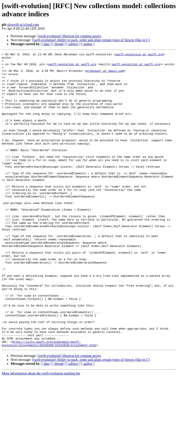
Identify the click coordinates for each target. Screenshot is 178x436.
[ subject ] (73, 44)
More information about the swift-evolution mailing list (41, 432)
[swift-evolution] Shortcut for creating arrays (69, 36)
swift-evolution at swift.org (139, 55)
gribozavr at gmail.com (105, 75)
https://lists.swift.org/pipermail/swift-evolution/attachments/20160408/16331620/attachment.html (49, 402)
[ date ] (47, 44)
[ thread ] (58, 44)
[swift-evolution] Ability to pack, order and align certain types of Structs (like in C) (91, 40)
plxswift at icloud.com (23, 24)
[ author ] (88, 44)
